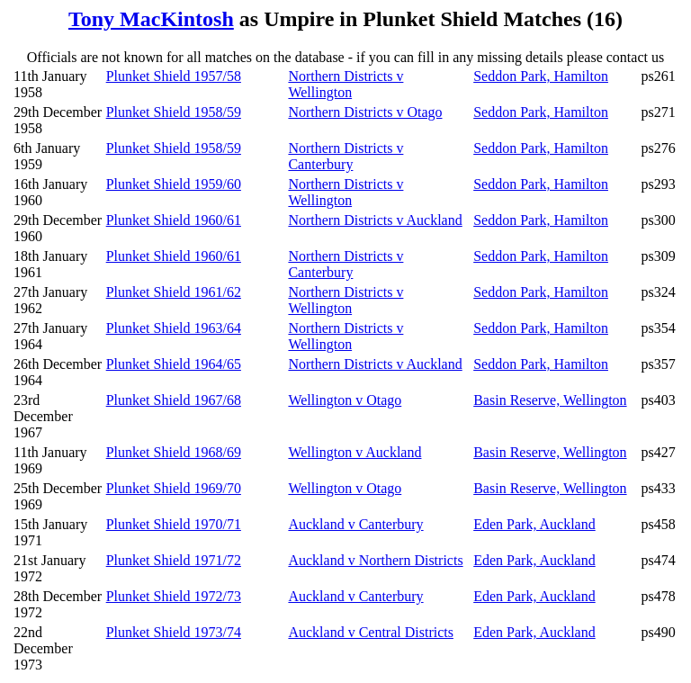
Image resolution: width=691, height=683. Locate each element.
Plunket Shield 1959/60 (173, 184)
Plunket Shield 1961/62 (173, 292)
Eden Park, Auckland (534, 524)
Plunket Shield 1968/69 (173, 452)
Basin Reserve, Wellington (549, 400)
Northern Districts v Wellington (345, 84)
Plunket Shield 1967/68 (173, 400)
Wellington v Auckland (354, 452)
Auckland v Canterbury (355, 524)
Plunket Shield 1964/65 (173, 364)
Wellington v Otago (344, 400)
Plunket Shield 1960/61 (173, 220)
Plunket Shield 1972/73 (173, 596)
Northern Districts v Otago (365, 112)
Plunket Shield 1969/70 (173, 488)
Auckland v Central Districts (370, 632)
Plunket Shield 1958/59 (173, 112)
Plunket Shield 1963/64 (173, 328)
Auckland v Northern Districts (375, 560)
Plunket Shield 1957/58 (173, 76)
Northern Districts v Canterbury (345, 156)
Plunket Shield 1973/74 (173, 632)
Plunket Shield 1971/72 (173, 560)
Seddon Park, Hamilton (540, 76)
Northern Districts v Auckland (375, 220)
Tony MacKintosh (151, 19)
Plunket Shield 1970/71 (173, 524)
